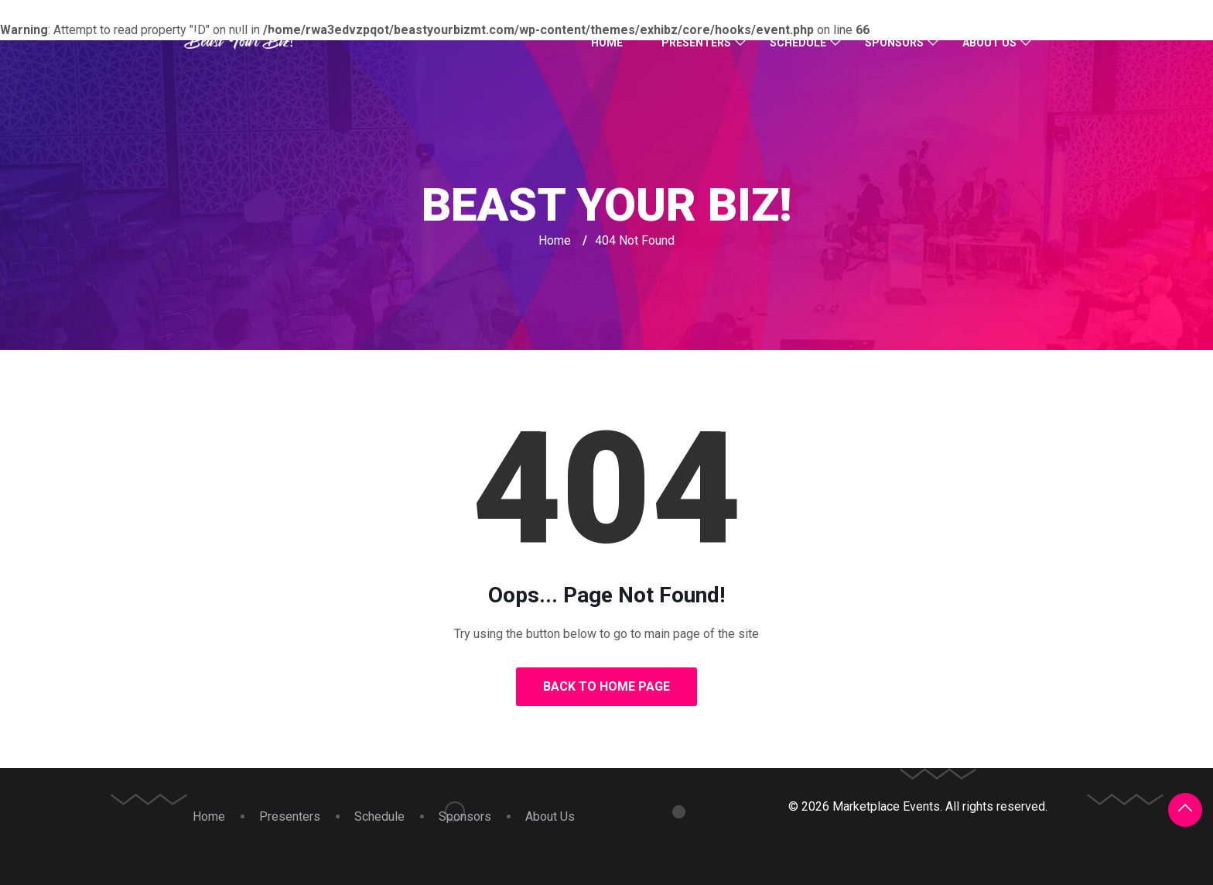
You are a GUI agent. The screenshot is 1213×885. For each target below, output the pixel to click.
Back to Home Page (606, 686)
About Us (989, 42)
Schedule (798, 42)
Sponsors (894, 42)
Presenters (696, 42)
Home (607, 42)
